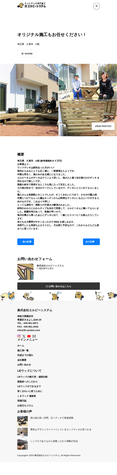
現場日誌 (21, 400)
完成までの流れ (25, 355)
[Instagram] (19, 336)
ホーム (20, 345)
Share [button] (27, 53)
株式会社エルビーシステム (50, 265)
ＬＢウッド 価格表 (26, 396)
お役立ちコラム (25, 405)
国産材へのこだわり (27, 381)
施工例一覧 (23, 350)
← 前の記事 (26, 241)
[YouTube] (29, 336)
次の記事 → (91, 241)
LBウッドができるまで (29, 386)
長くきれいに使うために (29, 391)
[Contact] (34, 336)
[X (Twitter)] (23, 336)
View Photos (103, 126)
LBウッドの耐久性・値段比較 (32, 376)
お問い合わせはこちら (58, 286)
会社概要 (21, 360)
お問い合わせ (24, 364)
